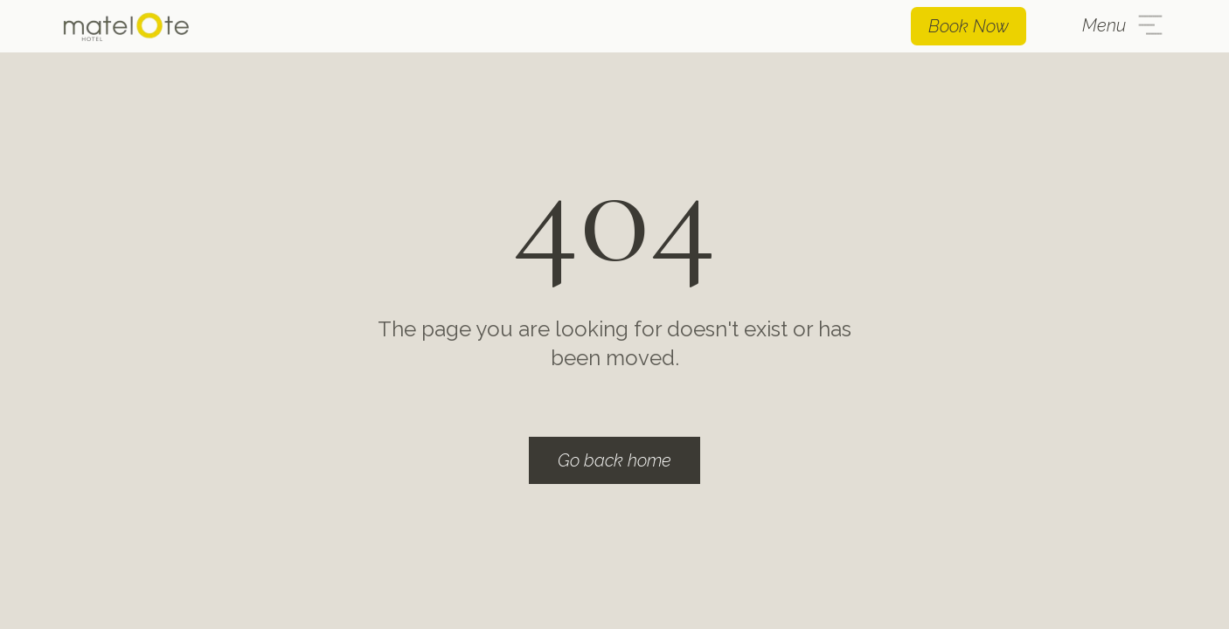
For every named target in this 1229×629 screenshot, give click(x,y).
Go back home (614, 460)
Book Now (968, 26)
